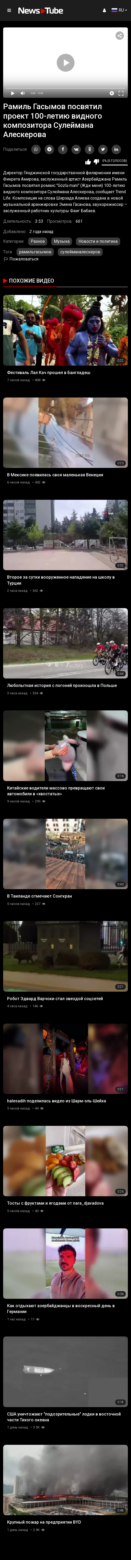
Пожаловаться (20, 258)
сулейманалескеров (80, 251)
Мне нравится (88, 161)
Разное (38, 241)
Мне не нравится (96, 161)
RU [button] (118, 10)
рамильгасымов (35, 251)
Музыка (62, 241)
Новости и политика (98, 241)
